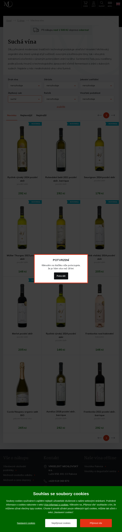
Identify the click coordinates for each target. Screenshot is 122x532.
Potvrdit (61, 275)
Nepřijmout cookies (60, 523)
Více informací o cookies (56, 504)
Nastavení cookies (26, 523)
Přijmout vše (96, 523)
